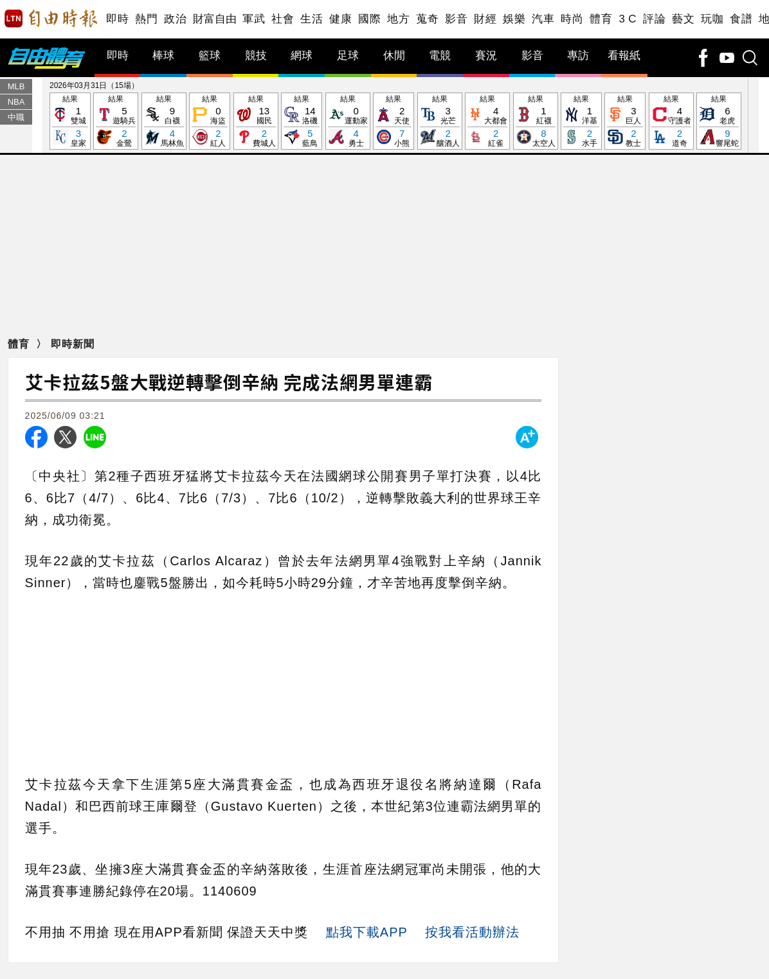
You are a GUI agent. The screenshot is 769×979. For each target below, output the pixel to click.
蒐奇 (427, 19)
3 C (628, 19)
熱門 (146, 19)
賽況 (486, 55)
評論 (654, 19)
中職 (16, 117)
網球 (301, 55)
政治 (175, 19)
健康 (340, 19)
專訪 (578, 55)
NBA (16, 102)
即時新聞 (73, 344)
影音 (456, 19)
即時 (117, 19)
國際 (369, 19)
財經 (485, 19)
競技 (256, 55)
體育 (601, 19)
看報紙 (624, 55)
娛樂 (514, 19)
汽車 (543, 19)
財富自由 (214, 19)
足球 (348, 55)
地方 (398, 19)
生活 (311, 19)
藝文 (683, 19)
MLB (16, 86)
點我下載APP (367, 932)
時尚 (572, 19)
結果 (70, 121)
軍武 (253, 19)
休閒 (394, 55)
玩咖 (712, 19)
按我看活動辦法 (472, 932)
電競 (440, 55)
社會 (282, 19)
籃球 (210, 55)
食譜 (741, 19)
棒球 (163, 55)
